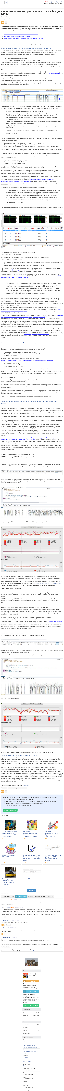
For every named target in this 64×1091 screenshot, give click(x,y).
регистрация (26, 950)
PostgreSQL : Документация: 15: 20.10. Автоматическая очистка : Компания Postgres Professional (27, 360)
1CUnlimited (8, 907)
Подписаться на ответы (8, 896)
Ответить (8, 904)
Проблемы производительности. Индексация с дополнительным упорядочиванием (51, 835)
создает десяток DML (54, 73)
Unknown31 (7, 937)
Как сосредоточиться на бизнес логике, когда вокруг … (16, 40)
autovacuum (11, 788)
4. (2, 928)
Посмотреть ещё (31, 890)
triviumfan (6, 900)
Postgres (5, 788)
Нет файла (25, 1057)
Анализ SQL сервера (29, 879)
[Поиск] (5, 2)
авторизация (34, 950)
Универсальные (27, 1065)
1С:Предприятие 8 (27, 1061)
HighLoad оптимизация (29, 1045)
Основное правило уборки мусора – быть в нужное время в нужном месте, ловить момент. (24, 38)
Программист (26, 1053)
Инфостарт (26, 785)
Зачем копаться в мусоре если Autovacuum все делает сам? (17, 36)
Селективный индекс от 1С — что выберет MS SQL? (48, 583)
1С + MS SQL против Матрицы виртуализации (36, 334)
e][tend (6, 928)
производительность (21, 788)
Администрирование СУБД (30, 1047)
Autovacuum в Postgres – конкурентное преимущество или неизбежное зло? (21, 34)
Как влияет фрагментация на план (15, 270)
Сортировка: (36, 896)
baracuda (6, 920)
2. (2, 907)
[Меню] (2, 2)
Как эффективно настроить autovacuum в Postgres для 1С (31, 12)
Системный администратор (30, 1051)
